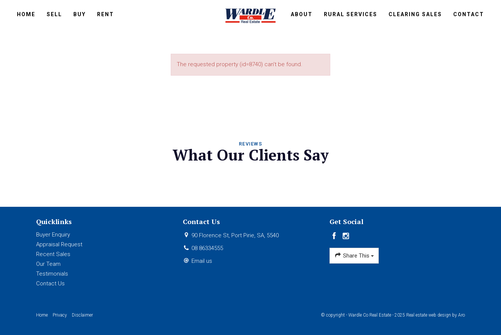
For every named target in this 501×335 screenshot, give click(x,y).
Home (26, 14)
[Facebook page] (335, 236)
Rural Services (350, 14)
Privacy (60, 315)
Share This (354, 255)
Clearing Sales (415, 14)
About (302, 14)
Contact (468, 14)
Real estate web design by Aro (435, 315)
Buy (79, 14)
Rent (105, 14)
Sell (54, 14)
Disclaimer (82, 315)
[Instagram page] (346, 236)
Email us (201, 261)
